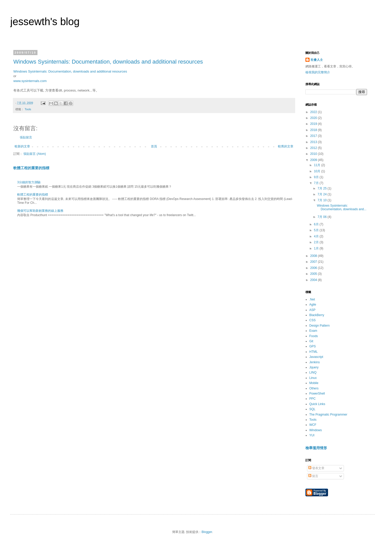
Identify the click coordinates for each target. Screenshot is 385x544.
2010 (314, 154)
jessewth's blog (45, 21)
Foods (313, 336)
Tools (28, 109)
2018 (314, 130)
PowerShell (317, 393)
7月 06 (322, 217)
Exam (313, 331)
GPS (312, 346)
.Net (312, 299)
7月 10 (322, 200)
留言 (313, 476)
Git (311, 341)
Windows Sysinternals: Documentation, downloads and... (341, 207)
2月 (317, 242)
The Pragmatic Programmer (328, 414)
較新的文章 (22, 146)
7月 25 (322, 188)
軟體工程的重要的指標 (31, 168)
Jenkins (314, 362)
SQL (312, 409)
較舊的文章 (285, 146)
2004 (314, 280)
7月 (317, 183)
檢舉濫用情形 (316, 448)
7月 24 (322, 194)
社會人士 (317, 60)
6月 (317, 224)
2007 (314, 262)
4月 (317, 236)
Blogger (206, 532)
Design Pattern (319, 325)
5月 (317, 230)
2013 (314, 142)
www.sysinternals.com (30, 81)
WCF (312, 425)
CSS (312, 320)
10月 (317, 171)
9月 (317, 177)
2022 (314, 112)
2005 (314, 274)
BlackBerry (316, 315)
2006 (314, 268)
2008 (314, 256)
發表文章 (316, 468)
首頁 (154, 146)
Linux (313, 378)
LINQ (312, 372)
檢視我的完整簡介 (317, 72)
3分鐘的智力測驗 (29, 182)
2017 (314, 136)
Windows (315, 430)
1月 (317, 248)
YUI (311, 435)
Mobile (313, 383)
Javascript (316, 357)
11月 (317, 165)
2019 (314, 124)
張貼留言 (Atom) (34, 154)
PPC (312, 398)
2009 (314, 160)
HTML (313, 352)
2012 (314, 148)
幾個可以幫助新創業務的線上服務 (40, 211)
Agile (312, 304)
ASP (312, 310)
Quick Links (317, 404)
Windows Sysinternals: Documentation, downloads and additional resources (108, 61)
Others (314, 388)
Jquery (314, 367)
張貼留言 (26, 137)
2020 (314, 118)
